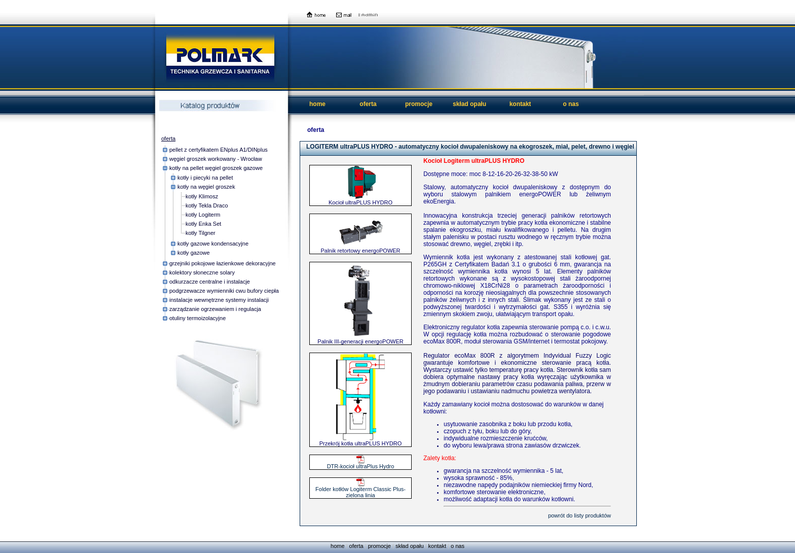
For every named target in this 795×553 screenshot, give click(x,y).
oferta (367, 104)
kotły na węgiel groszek (206, 187)
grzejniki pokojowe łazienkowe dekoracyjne (222, 263)
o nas (571, 104)
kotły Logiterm (203, 215)
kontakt (520, 104)
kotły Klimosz (202, 196)
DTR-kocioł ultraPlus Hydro (360, 463)
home (317, 104)
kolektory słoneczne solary (202, 272)
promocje (418, 104)
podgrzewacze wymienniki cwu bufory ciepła (224, 291)
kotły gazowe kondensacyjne (212, 243)
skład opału (469, 104)
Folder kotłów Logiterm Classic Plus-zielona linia (360, 489)
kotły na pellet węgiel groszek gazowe (216, 168)
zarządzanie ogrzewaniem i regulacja (215, 309)
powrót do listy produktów (579, 515)
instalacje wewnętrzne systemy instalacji (219, 300)
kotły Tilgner (200, 233)
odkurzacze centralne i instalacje (209, 282)
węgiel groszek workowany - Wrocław (215, 159)
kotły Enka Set (203, 224)
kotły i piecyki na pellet (205, 178)
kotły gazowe (193, 253)
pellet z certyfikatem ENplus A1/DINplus (218, 150)
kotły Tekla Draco (207, 205)
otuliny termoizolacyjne (197, 318)
